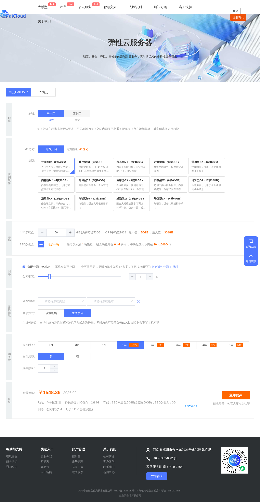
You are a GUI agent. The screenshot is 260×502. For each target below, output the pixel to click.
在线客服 (11, 456)
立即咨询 (156, 476)
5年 (236, 345)
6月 (104, 345)
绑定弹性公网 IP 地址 (165, 266)
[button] (42, 232)
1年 (130, 345)
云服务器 (46, 456)
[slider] (95, 277)
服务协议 (11, 461)
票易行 (45, 466)
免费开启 (51, 149)
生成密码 (77, 313)
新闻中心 (109, 472)
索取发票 (77, 472)
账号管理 (77, 461)
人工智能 (46, 472)
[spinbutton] (56, 233)
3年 (183, 345)
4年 (210, 345)
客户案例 (109, 461)
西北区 (77, 117)
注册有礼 (238, 17)
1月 (51, 345)
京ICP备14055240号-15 (126, 490)
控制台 (76, 456)
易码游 (45, 461)
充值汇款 (77, 466)
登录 (235, 11)
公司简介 (109, 456)
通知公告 (11, 466)
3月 (77, 345)
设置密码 (51, 313)
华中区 (51, 117)
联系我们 (109, 466)
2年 (157, 345)
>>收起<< (191, 406)
